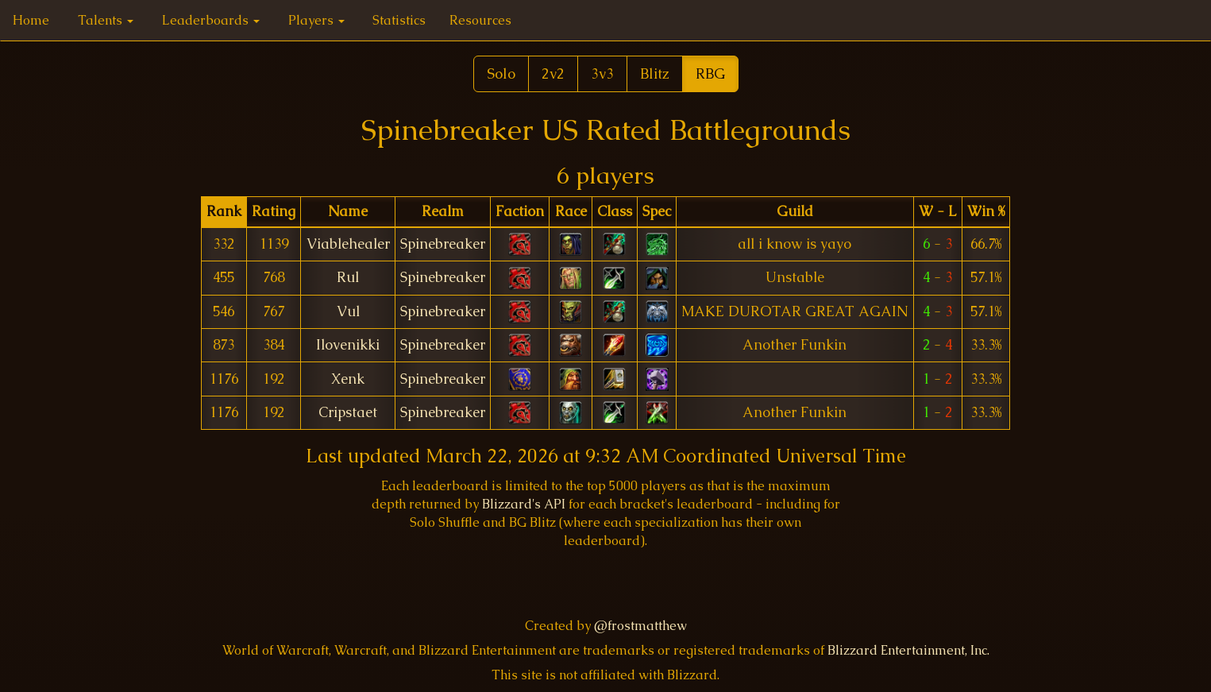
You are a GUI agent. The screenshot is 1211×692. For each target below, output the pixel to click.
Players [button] (316, 20)
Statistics (399, 20)
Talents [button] (105, 20)
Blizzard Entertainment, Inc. (908, 650)
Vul (348, 311)
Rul (348, 277)
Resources (480, 20)
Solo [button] (501, 73)
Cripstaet (347, 412)
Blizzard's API (523, 504)
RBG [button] (710, 73)
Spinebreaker (442, 244)
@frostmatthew (640, 625)
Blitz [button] (654, 73)
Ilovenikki (348, 345)
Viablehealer (348, 244)
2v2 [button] (553, 73)
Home (31, 20)
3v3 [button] (602, 73)
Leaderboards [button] (211, 20)
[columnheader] (223, 211)
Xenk (347, 379)
